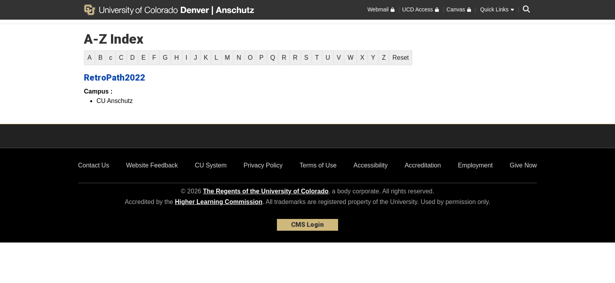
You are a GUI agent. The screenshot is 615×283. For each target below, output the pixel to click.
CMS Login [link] (307, 224)
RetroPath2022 (114, 78)
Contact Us (93, 165)
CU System (211, 165)
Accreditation (423, 165)
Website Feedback (152, 165)
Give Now (523, 165)
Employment (475, 165)
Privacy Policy (263, 165)
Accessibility (370, 165)
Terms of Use (318, 165)
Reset (400, 57)
